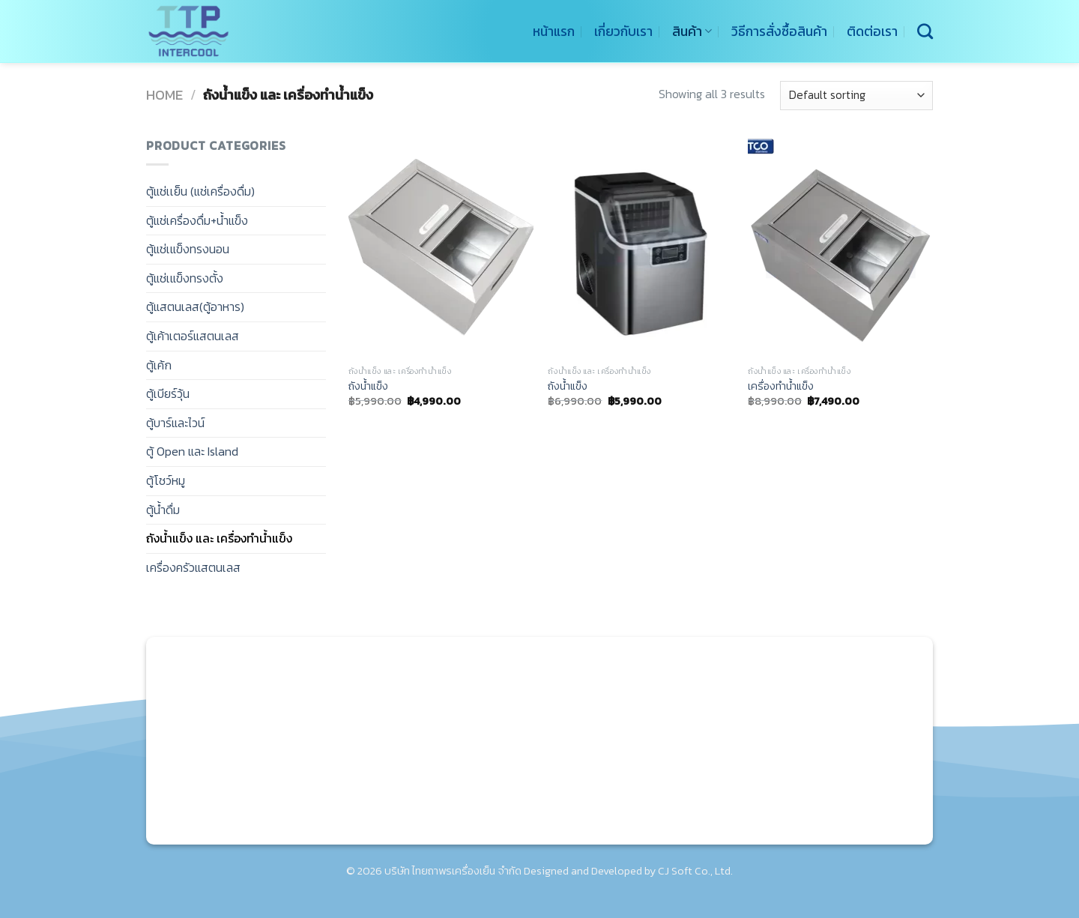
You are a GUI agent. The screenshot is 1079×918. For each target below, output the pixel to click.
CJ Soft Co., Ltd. (695, 871)
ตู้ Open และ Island (192, 451)
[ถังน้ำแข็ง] (441, 247)
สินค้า (692, 31)
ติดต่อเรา (872, 31)
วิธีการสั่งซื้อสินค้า (779, 31)
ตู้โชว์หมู (165, 480)
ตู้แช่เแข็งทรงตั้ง (184, 278)
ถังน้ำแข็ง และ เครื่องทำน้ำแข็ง (219, 538)
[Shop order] (856, 95)
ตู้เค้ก (159, 365)
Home (164, 95)
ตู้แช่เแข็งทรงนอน (187, 249)
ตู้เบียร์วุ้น (168, 393)
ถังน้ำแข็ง (368, 386)
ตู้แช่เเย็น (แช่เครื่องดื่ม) (200, 191)
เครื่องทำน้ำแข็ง (781, 386)
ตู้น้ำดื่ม (163, 510)
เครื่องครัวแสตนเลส (193, 567)
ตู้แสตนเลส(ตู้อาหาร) (195, 306)
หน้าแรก (554, 31)
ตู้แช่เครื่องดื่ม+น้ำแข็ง (197, 220)
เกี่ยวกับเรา (623, 31)
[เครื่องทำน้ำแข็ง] (840, 247)
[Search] (925, 31)
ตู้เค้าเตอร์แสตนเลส (192, 336)
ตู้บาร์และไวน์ (175, 423)
